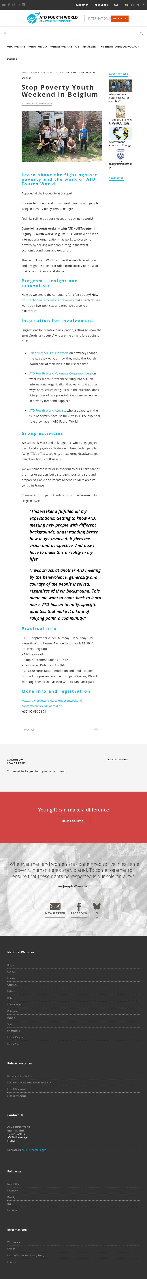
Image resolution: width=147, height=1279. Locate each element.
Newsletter (81, 5)
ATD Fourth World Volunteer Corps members (60, 373)
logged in (31, 771)
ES (132, 5)
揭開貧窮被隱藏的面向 (120, 165)
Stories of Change (16, 1095)
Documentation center (19, 1076)
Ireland (11, 991)
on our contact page (34, 1150)
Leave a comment (117, 759)
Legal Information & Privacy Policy (25, 1255)
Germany (12, 984)
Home (25, 72)
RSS (9, 1203)
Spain (10, 1024)
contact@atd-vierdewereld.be (42, 706)
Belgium (47, 72)
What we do (37, 46)
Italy (9, 998)
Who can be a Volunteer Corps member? (119, 98)
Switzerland (13, 1030)
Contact (11, 1262)
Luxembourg (14, 1004)
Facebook (12, 1190)
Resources (101, 5)
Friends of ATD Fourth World (49, 353)
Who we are (15, 46)
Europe (35, 72)
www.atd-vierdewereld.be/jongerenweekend (52, 701)
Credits (11, 1248)
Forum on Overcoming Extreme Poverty (29, 1082)
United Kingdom (16, 1037)
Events (11, 59)
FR (138, 5)
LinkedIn (12, 1210)
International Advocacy (119, 46)
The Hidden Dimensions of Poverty (50, 300)
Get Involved (85, 46)
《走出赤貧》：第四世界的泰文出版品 (120, 121)
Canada (11, 971)
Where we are (61, 46)
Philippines (13, 1011)
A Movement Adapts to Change (120, 143)
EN (126, 5)
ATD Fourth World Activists (47, 410)
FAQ (116, 5)
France (11, 978)
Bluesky (11, 1197)
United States (14, 1044)
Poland (11, 1017)
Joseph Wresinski (16, 1089)
